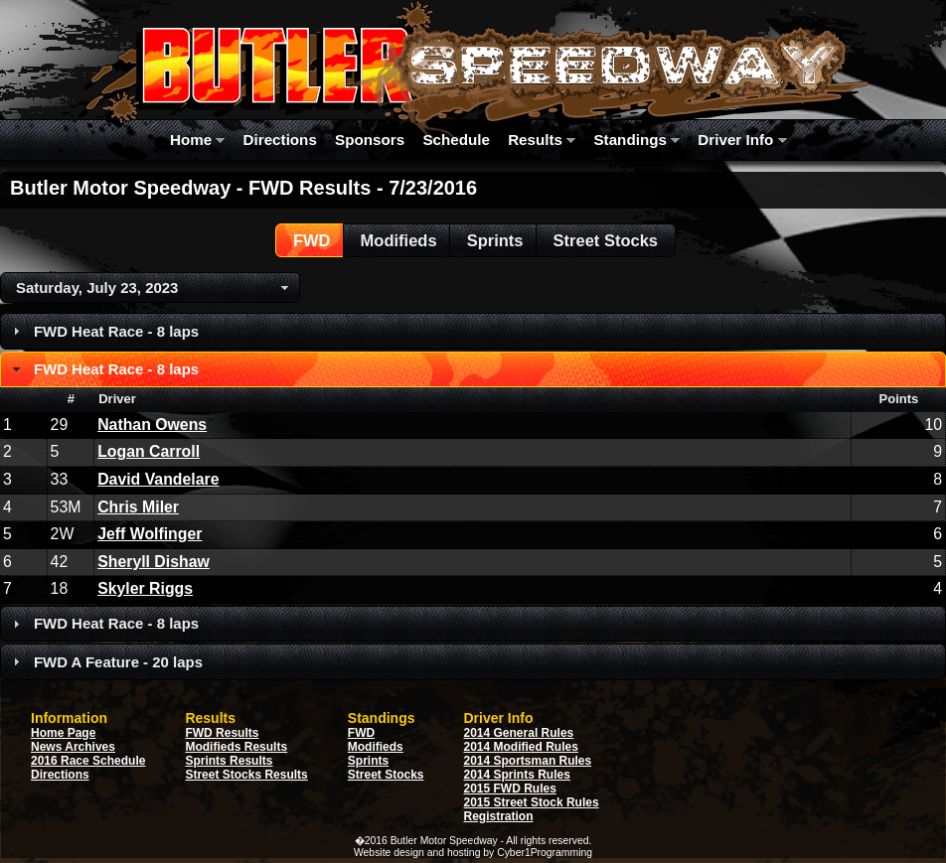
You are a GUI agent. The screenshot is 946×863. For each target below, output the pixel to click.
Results (541, 139)
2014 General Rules (519, 733)
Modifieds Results (236, 747)
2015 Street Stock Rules (531, 802)
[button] (311, 240)
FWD (361, 733)
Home (197, 139)
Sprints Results (228, 761)
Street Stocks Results (246, 775)
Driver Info (742, 139)
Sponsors (369, 139)
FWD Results (221, 733)
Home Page (63, 733)
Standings (636, 139)
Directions (280, 139)
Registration (499, 816)
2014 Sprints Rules (517, 775)
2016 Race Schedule (88, 761)
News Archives (73, 747)
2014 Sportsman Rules (528, 761)
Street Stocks (386, 775)
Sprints (368, 761)
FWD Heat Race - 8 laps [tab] (103, 331)
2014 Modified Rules (521, 747)
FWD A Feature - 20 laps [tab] (105, 661)
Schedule (456, 139)
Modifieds (375, 747)
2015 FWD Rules (510, 788)
